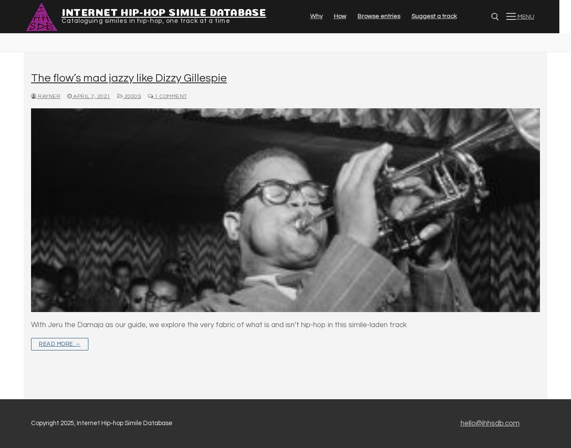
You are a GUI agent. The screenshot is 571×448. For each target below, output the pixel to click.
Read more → (60, 344)
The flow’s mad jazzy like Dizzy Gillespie (129, 78)
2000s (129, 96)
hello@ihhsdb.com (490, 423)
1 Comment (167, 96)
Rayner (45, 96)
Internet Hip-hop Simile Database (164, 11)
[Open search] (495, 17)
